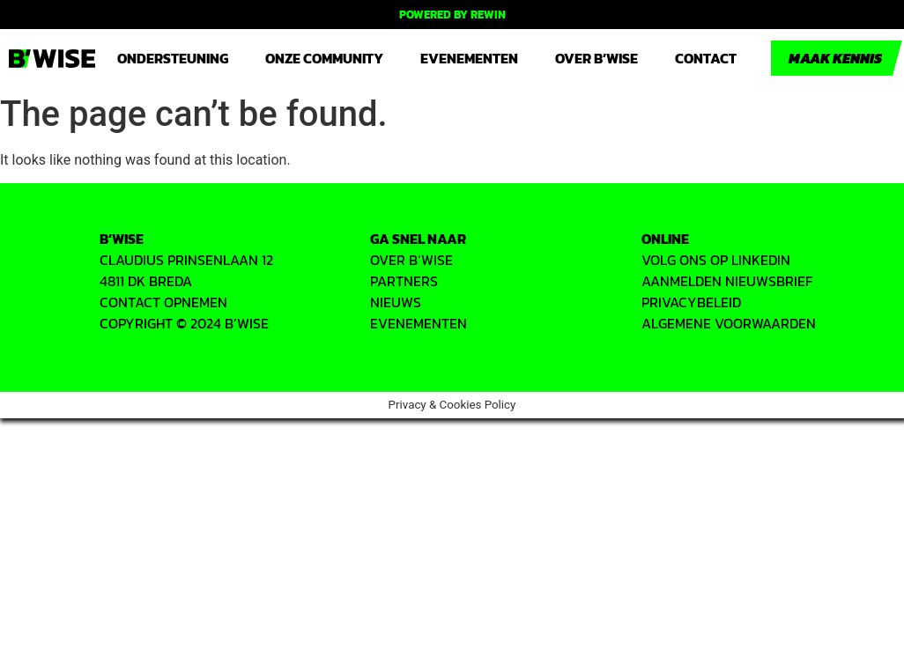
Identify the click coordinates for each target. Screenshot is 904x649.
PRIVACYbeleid (691, 302)
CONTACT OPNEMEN (163, 302)
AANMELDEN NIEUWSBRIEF (726, 280)
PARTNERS (404, 280)
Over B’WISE (596, 58)
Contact (706, 58)
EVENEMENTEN (418, 323)
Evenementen (469, 58)
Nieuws (395, 302)
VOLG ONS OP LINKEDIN (715, 259)
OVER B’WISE (411, 259)
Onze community (324, 58)
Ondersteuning (172, 58)
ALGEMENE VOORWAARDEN (728, 323)
